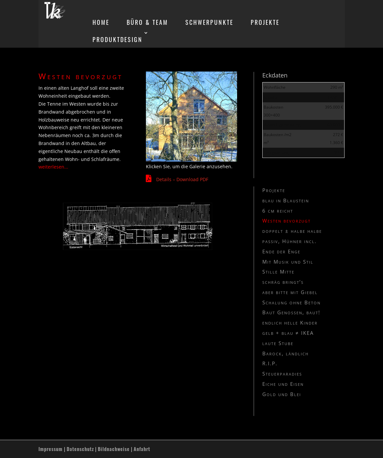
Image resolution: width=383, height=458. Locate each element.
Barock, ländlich (285, 353)
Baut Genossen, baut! (291, 312)
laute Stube (277, 343)
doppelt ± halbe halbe (292, 231)
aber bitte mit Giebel (290, 292)
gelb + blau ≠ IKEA (288, 333)
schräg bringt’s (283, 282)
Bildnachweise (114, 448)
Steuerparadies (282, 373)
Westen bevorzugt (286, 220)
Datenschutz (80, 448)
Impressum (50, 448)
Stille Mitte (278, 271)
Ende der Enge (281, 251)
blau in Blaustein (285, 200)
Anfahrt (142, 448)
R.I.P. (270, 363)
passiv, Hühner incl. (289, 241)
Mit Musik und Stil (287, 261)
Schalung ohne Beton (291, 302)
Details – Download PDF (182, 179)
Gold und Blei (281, 394)
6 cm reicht (277, 210)
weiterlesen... (53, 167)
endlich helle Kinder (290, 322)
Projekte (273, 190)
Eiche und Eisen (283, 384)
